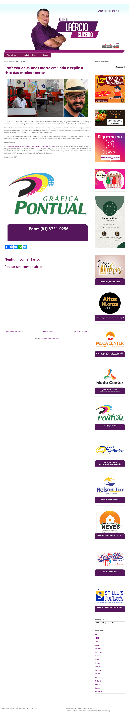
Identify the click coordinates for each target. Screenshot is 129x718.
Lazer (97, 659)
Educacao (98, 649)
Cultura (97, 642)
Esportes (98, 652)
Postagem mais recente (14, 331)
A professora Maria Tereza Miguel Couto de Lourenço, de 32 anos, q (30, 146)
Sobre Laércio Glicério (29, 55)
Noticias (98, 667)
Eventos (98, 656)
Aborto (97, 634)
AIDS (97, 638)
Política (98, 677)
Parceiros (98, 670)
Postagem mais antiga (81, 331)
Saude (97, 688)
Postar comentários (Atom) (50, 339)
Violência (98, 692)
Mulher (97, 663)
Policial (97, 674)
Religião (98, 684)
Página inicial (11, 55)
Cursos (97, 645)
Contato (46, 55)
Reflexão (98, 681)
